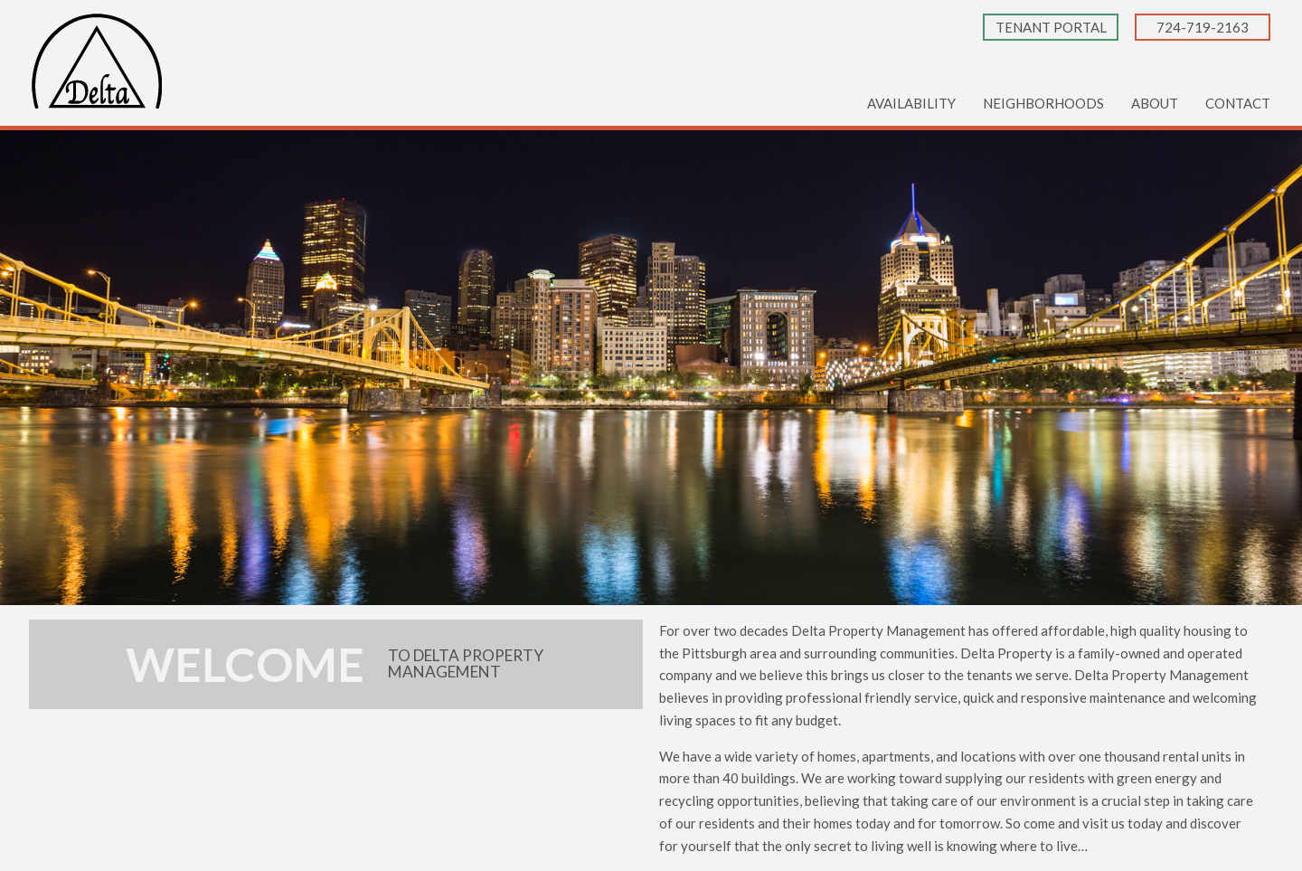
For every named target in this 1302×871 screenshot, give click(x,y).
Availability (911, 103)
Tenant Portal (1051, 27)
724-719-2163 (1202, 27)
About (1154, 103)
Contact (1237, 103)
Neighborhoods (1043, 103)
